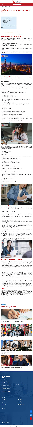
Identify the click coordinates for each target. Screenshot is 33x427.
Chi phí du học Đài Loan (8, 122)
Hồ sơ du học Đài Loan (4, 299)
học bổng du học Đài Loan (9, 31)
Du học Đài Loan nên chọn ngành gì (6, 297)
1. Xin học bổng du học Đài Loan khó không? (7, 17)
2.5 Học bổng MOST (5, 23)
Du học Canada (4, 402)
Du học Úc (3, 401)
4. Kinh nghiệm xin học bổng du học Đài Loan (7, 26)
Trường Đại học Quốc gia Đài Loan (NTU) (8, 352)
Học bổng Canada (20, 401)
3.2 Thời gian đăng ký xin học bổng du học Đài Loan (9, 25)
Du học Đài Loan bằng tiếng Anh (5, 298)
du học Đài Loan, (9, 41)
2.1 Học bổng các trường (5, 19)
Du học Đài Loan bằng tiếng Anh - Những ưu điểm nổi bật (11, 367)
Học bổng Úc (20, 399)
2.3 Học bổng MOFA (5, 21)
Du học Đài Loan (7, 6)
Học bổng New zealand (21, 404)
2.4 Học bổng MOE (4, 22)
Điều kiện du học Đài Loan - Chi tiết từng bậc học (10, 336)
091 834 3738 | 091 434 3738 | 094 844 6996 (8, 381)
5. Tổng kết (3, 27)
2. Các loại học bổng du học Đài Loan (6, 18)
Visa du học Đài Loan (4, 296)
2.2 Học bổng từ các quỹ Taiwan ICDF (7, 20)
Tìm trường (4, 399)
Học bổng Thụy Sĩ (20, 402)
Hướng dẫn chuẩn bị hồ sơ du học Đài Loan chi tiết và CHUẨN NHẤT (13, 321)
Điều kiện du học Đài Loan (9, 182)
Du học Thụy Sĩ (4, 404)
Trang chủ (3, 6)
